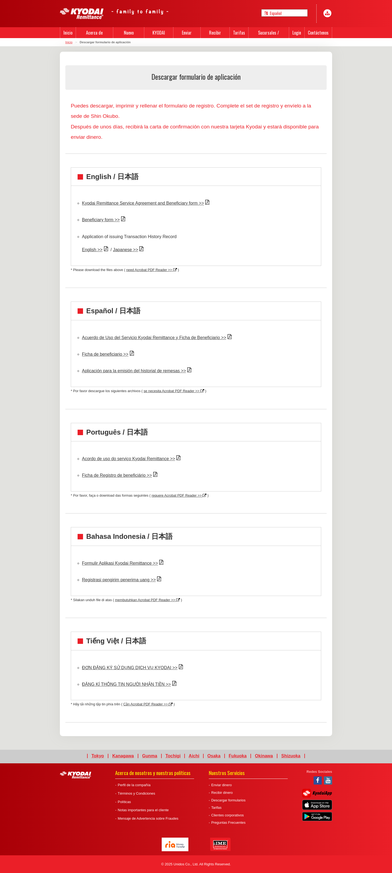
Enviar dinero (221, 785)
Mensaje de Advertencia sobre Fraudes (148, 818)
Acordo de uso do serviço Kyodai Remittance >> (128, 458)
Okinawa (264, 756)
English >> (92, 249)
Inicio (68, 42)
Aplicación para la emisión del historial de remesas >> (134, 370)
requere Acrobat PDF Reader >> (179, 495)
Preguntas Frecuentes (228, 822)
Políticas (124, 802)
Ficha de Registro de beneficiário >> (117, 475)
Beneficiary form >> (101, 219)
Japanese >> (125, 249)
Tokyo (97, 756)
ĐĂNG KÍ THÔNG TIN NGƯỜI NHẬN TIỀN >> (126, 684)
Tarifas (216, 808)
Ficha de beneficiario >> (105, 354)
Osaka (213, 756)
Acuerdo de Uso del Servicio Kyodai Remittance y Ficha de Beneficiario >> (154, 337)
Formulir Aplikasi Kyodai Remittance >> (120, 563)
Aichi (194, 756)
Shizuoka (290, 756)
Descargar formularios (228, 800)
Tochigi (173, 756)
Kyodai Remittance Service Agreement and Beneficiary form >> (143, 203)
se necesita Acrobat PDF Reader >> (173, 391)
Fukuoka (238, 756)
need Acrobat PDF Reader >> (151, 270)
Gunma (149, 756)
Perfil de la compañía (134, 785)
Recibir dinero (222, 793)
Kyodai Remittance (75, 775)
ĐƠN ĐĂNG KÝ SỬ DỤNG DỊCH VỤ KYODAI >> (129, 667)
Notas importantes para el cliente (143, 810)
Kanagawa (123, 756)
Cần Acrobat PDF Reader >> (148, 704)
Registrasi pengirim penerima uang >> (119, 579)
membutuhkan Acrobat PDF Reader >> (147, 600)
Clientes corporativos (227, 815)
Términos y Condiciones (136, 793)
